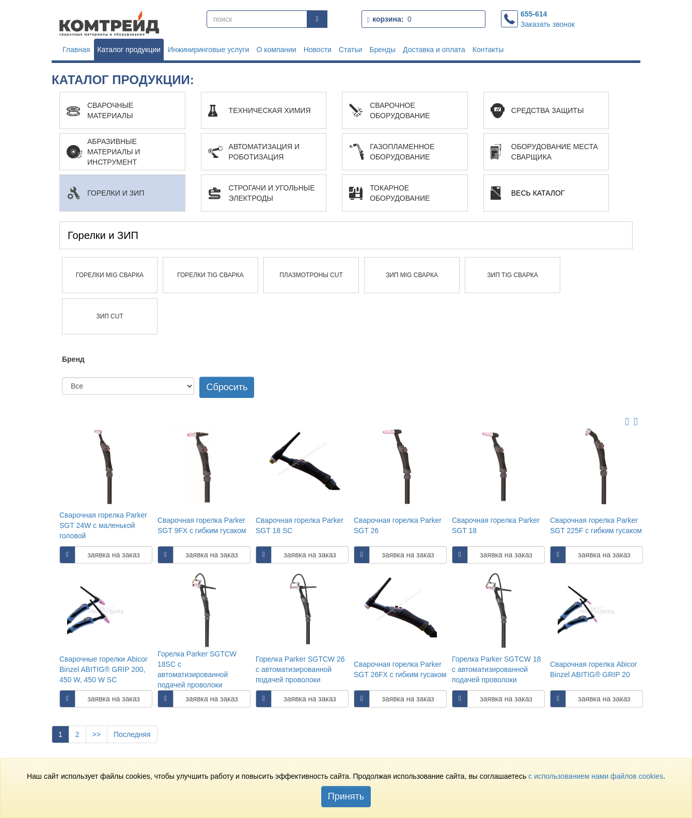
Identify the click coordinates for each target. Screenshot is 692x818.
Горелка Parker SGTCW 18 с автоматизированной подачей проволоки (496, 669)
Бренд (73, 359)
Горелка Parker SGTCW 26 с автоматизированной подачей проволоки (300, 669)
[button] (122, 110)
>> (96, 734)
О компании (276, 49)
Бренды (382, 49)
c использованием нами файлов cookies (595, 776)
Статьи (350, 49)
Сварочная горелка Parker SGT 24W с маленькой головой (103, 525)
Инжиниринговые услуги (208, 49)
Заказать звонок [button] (548, 24)
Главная (76, 49)
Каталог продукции (129, 49)
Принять (346, 796)
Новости (318, 49)
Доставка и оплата (434, 49)
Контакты (488, 49)
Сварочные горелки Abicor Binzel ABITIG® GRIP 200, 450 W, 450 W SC (103, 669)
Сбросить (226, 387)
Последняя (132, 734)
